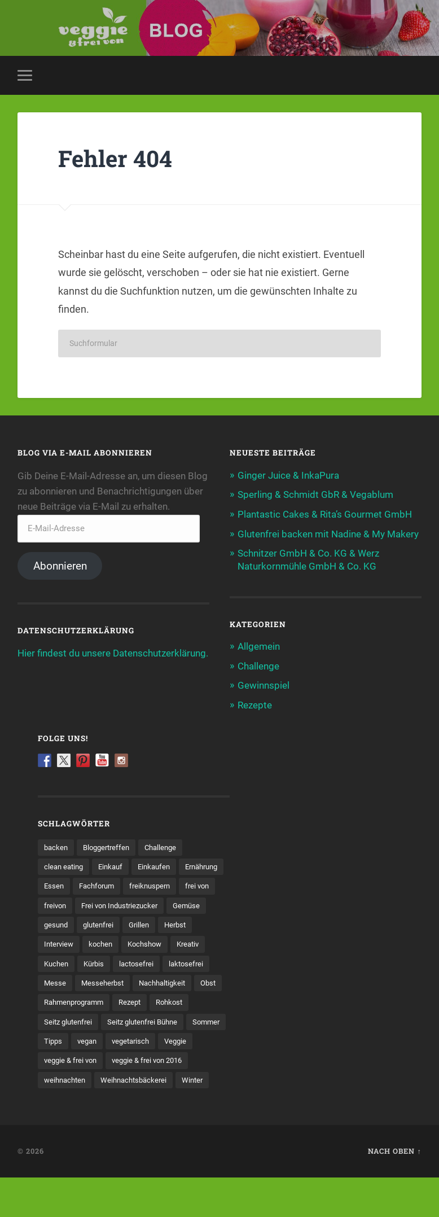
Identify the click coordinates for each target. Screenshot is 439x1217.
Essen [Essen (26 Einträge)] (106, 883)
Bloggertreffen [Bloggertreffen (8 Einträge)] (110, 845)
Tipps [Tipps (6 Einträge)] (98, 1060)
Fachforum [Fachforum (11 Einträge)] (152, 883)
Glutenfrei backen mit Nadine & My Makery (328, 533)
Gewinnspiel (263, 684)
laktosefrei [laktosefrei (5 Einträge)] (152, 982)
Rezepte (255, 703)
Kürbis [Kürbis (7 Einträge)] (55, 982)
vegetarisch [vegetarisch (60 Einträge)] (180, 1060)
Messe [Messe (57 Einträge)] (197, 982)
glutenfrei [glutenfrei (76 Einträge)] (60, 942)
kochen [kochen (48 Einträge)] (56, 962)
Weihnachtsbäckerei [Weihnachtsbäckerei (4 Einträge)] (79, 1119)
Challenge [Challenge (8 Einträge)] (168, 845)
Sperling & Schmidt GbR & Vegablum (315, 495)
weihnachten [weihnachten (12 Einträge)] (158, 1099)
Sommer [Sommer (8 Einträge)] (58, 1060)
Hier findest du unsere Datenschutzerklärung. (112, 653)
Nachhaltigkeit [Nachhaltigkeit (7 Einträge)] (129, 1001)
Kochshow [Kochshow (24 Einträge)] (103, 962)
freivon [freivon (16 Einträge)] (156, 903)
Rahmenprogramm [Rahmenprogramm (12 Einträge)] (77, 1021)
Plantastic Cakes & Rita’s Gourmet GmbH (325, 514)
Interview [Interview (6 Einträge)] (185, 942)
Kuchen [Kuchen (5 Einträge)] (190, 962)
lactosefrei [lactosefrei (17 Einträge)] (100, 982)
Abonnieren (60, 565)
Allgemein (259, 645)
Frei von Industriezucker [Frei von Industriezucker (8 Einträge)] (86, 923)
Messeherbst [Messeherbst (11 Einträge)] (66, 1001)
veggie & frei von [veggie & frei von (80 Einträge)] (111, 1079)
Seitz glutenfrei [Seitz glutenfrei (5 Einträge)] (70, 1040)
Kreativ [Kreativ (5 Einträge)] (149, 962)
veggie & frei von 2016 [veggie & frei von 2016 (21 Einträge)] (82, 1099)
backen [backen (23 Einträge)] (56, 845)
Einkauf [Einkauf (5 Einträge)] (115, 864)
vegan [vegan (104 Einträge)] (133, 1060)
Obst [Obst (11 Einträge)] (178, 1001)
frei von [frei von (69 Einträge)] (116, 903)
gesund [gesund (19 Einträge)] (200, 923)
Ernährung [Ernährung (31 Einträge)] (62, 883)
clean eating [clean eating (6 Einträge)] (65, 864)
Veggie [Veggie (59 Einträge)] (56, 1079)
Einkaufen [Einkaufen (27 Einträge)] (160, 864)
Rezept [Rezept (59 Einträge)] (138, 1021)
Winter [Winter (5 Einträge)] (141, 1119)
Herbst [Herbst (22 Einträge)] (141, 942)
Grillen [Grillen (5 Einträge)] (104, 942)
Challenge (258, 664)
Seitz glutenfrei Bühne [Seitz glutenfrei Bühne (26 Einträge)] (149, 1040)
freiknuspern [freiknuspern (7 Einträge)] (66, 903)
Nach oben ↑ (394, 1190)
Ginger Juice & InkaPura (288, 475)
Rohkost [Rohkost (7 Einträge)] (180, 1021)
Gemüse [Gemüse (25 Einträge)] (157, 923)
